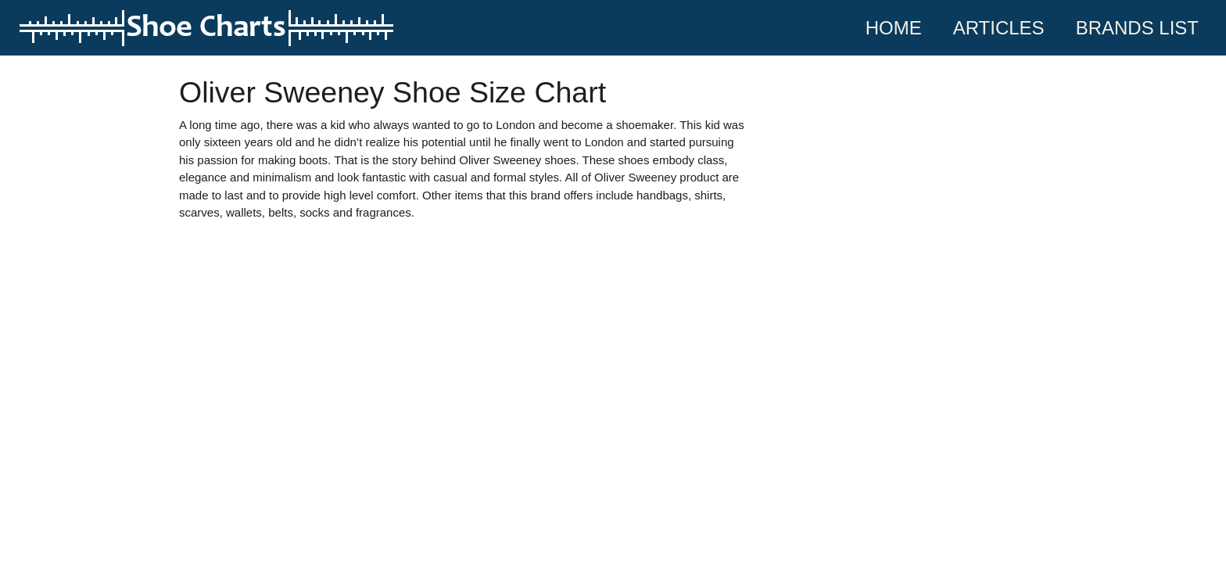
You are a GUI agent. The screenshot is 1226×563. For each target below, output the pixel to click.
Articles (999, 27)
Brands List (1137, 27)
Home (901, 26)
